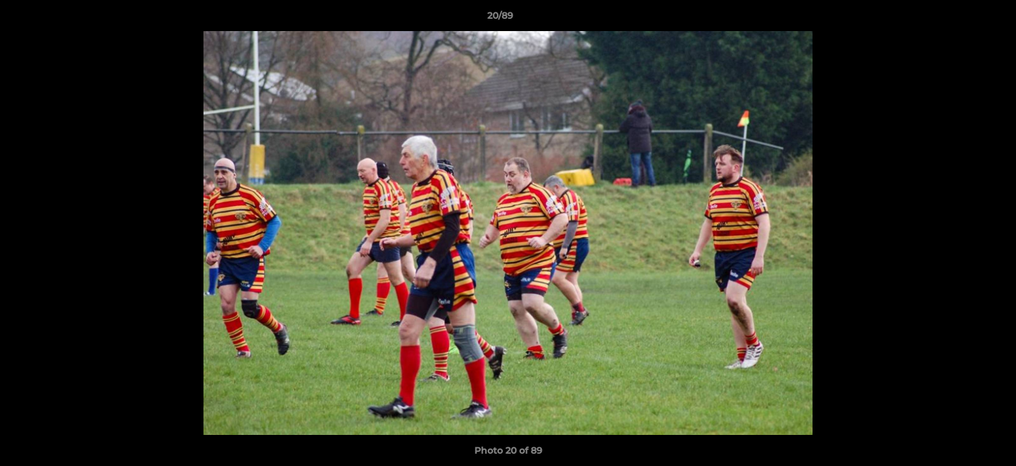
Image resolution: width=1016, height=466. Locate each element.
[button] (961, 19)
